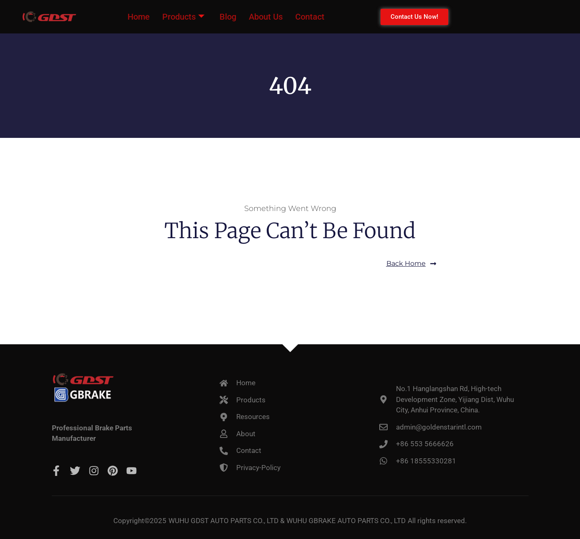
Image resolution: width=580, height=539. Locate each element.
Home (139, 17)
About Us (266, 17)
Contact (309, 17)
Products (183, 17)
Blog (228, 17)
